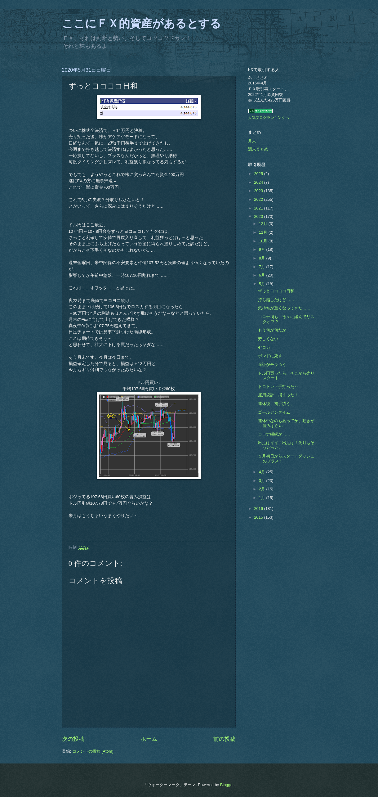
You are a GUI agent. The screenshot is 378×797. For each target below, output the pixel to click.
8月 (262, 258)
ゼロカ (264, 347)
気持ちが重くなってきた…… (284, 308)
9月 (262, 249)
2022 (259, 199)
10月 (264, 241)
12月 (264, 223)
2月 (262, 489)
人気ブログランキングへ (268, 117)
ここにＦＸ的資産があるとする (141, 23)
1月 (262, 497)
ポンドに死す (270, 355)
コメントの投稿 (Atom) (92, 751)
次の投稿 (73, 739)
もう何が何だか (272, 330)
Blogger (227, 784)
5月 (262, 283)
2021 (259, 208)
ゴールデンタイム (274, 412)
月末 (252, 141)
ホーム (148, 739)
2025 (259, 173)
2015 (259, 517)
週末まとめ (258, 149)
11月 (264, 232)
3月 (262, 480)
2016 (259, 508)
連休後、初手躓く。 (276, 403)
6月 (262, 275)
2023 (259, 190)
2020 (259, 216)
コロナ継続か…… (274, 434)
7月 (262, 266)
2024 (259, 182)
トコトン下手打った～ (278, 386)
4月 (262, 472)
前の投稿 (224, 739)
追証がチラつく (272, 364)
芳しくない (268, 338)
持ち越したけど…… (276, 299)
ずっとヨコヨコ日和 (276, 291)
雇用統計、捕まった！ (278, 395)
